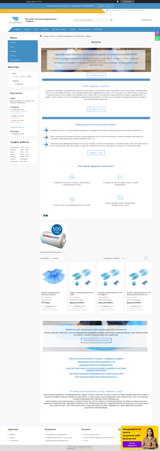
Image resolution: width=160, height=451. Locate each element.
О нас (36, 29)
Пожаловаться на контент (84, 449)
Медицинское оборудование (96, 365)
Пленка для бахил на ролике (50, 252)
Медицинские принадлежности (96, 362)
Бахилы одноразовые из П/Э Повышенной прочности (139, 293)
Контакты (45, 29)
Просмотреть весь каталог (96, 340)
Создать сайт (30, 1)
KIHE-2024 (98, 29)
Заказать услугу (104, 6)
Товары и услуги (49, 36)
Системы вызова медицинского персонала (98, 438)
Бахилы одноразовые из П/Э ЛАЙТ (82, 293)
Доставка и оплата (59, 29)
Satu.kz (90, 447)
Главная (17, 29)
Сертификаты (15, 60)
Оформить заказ (96, 153)
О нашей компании (96, 75)
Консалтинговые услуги (91, 435)
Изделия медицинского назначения (70, 36)
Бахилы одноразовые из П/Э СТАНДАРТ (110, 293)
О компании (13, 441)
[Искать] (111, 20)
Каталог (27, 29)
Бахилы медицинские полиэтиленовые (50, 293)
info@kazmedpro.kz (17, 127)
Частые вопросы (84, 29)
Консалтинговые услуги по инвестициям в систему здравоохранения (96, 369)
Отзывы (13, 51)
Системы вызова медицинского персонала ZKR (96, 374)
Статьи (72, 29)
